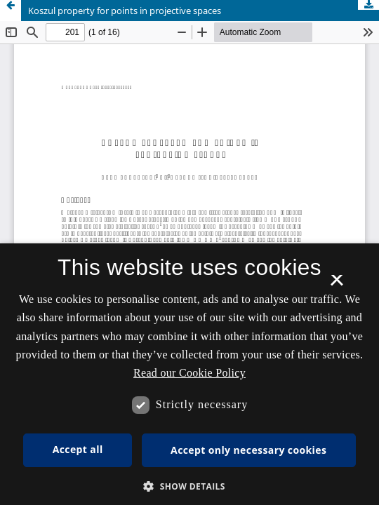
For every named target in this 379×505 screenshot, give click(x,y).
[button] (189, 486)
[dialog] (189, 374)
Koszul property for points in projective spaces (124, 10)
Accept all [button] (78, 449)
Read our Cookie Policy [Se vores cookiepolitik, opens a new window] (189, 373)
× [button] (336, 285)
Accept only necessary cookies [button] (248, 450)
